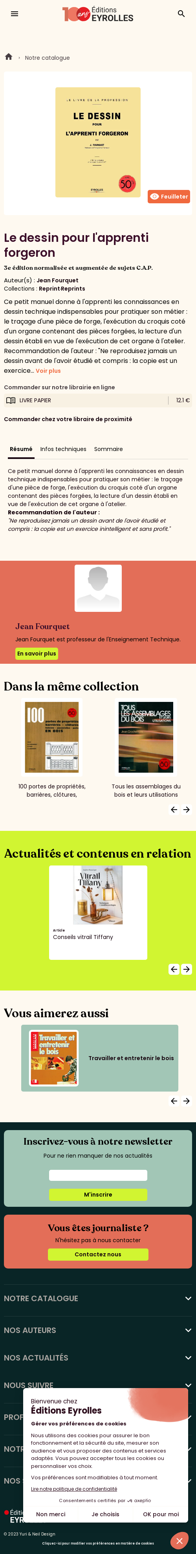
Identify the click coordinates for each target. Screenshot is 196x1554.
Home (8, 58)
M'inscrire (98, 1195)
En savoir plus (36, 653)
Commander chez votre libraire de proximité (68, 419)
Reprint (49, 289)
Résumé (21, 449)
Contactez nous (98, 1254)
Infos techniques (63, 449)
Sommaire (108, 449)
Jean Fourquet (58, 280)
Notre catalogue (47, 58)
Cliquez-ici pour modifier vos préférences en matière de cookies (98, 1543)
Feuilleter (169, 196)
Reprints (73, 289)
